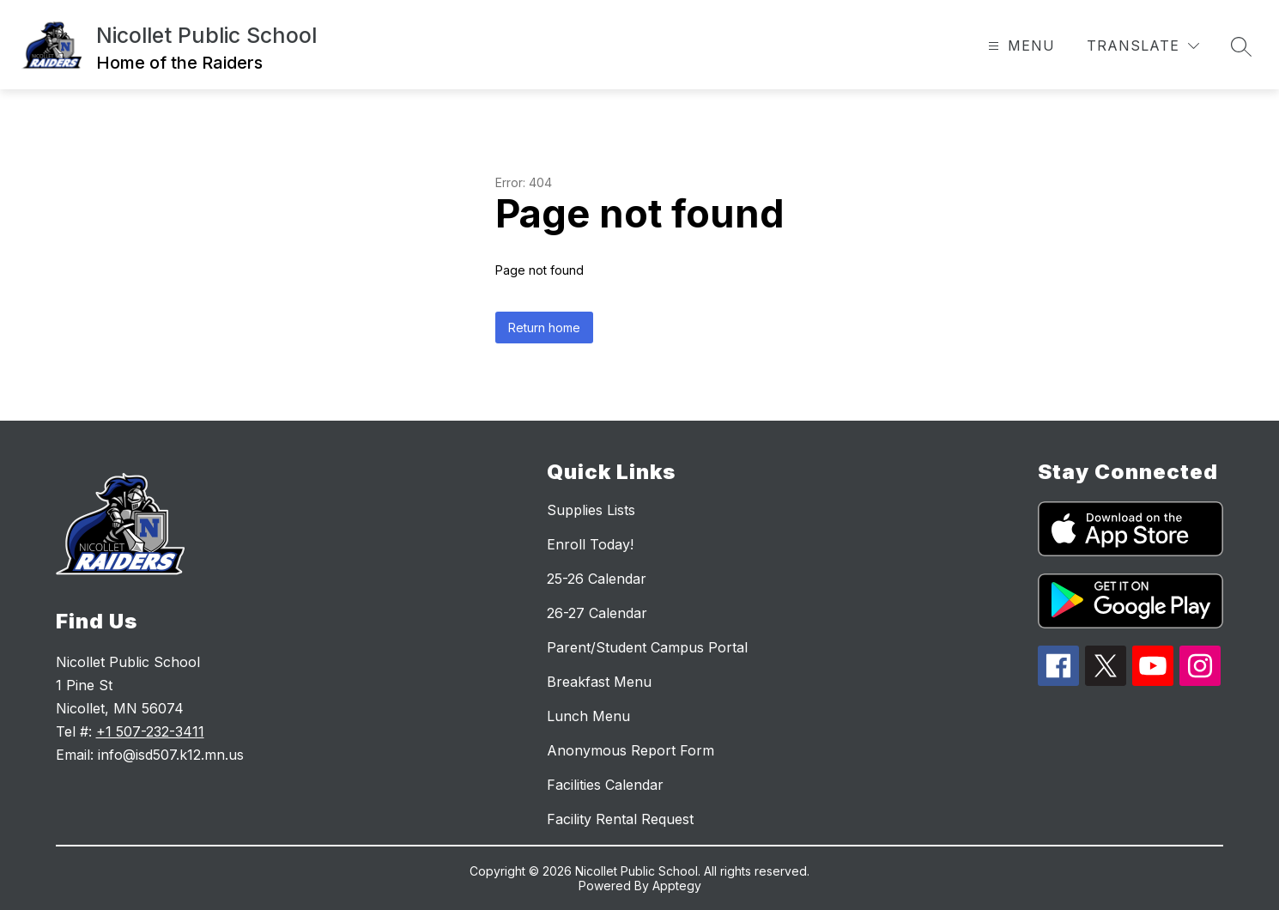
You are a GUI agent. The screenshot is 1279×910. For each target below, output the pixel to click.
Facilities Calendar (605, 784)
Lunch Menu (588, 716)
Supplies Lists (591, 510)
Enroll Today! (590, 544)
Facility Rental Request (620, 819)
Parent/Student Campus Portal (647, 647)
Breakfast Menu (599, 681)
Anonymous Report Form (630, 750)
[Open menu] (1019, 46)
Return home (544, 327)
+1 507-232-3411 (150, 731)
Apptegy (676, 885)
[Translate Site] (1142, 46)
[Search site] (1241, 46)
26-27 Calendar (597, 613)
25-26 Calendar (596, 578)
